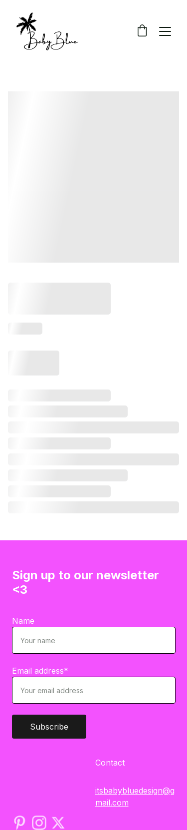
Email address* (40, 671)
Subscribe (49, 727)
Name (23, 621)
